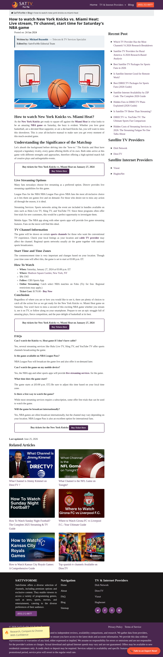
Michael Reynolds (39, 39)
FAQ (63, 596)
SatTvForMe (23, 626)
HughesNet (119, 173)
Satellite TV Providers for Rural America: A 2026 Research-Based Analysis (130, 55)
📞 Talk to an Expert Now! (143, 650)
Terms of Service (133, 626)
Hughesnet (100, 602)
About (64, 590)
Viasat (117, 168)
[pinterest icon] (118, 610)
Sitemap (65, 608)
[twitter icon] (98, 610)
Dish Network (120, 148)
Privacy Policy (115, 626)
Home (94, 4)
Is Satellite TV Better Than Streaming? (133, 111)
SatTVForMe (18, 12)
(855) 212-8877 (145, 5)
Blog (131, 4)
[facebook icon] (104, 610)
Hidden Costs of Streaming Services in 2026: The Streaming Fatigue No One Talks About (132, 130)
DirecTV (118, 153)
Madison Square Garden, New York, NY (47, 273)
